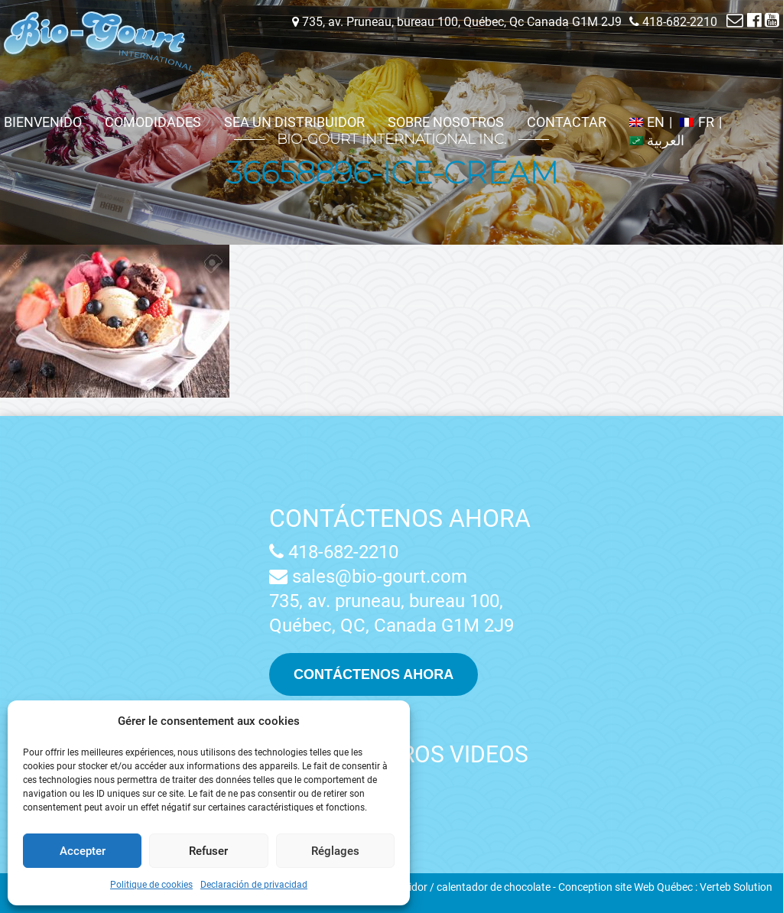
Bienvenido (43, 122)
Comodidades (153, 122)
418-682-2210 (333, 552)
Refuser (208, 851)
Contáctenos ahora (400, 518)
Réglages (335, 851)
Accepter (83, 851)
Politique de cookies (151, 884)
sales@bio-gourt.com (368, 576)
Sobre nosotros (446, 122)
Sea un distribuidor (294, 122)
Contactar (566, 122)
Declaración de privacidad (253, 884)
